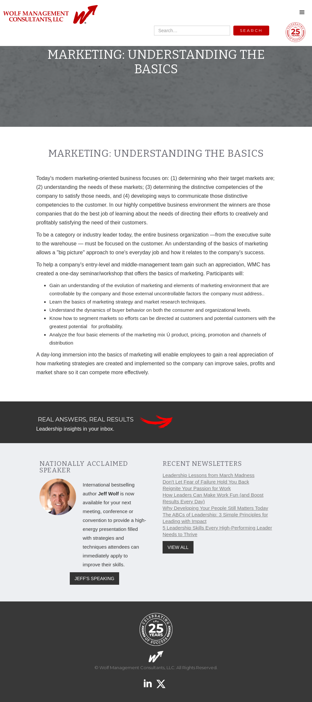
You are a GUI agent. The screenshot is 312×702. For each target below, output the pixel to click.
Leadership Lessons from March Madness (208, 475)
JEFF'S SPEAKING (95, 578)
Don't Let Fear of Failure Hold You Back (206, 482)
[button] (302, 12)
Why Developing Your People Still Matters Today (215, 508)
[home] (50, 15)
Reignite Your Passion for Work (197, 488)
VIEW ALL (178, 547)
